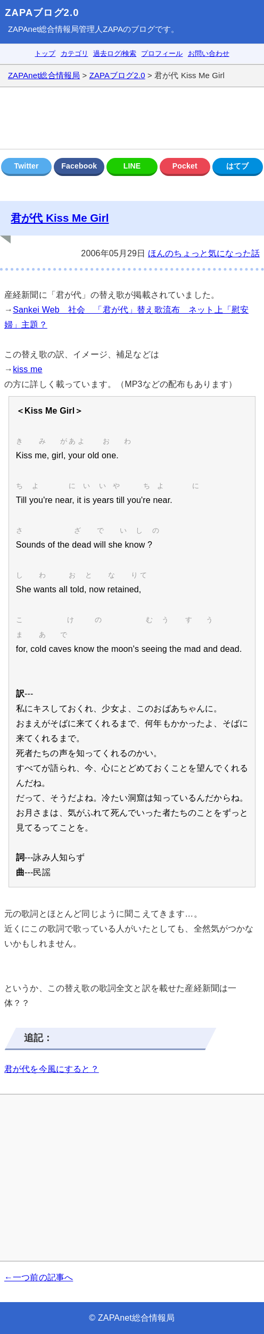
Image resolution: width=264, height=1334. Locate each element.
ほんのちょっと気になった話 (204, 253)
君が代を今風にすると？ (51, 1068)
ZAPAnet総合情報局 (43, 29)
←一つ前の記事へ (38, 1277)
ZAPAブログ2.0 (42, 12)
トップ (45, 53)
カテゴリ (74, 53)
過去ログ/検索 (115, 53)
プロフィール (162, 53)
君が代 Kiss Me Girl (60, 218)
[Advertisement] (132, 118)
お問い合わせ (208, 53)
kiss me (27, 369)
